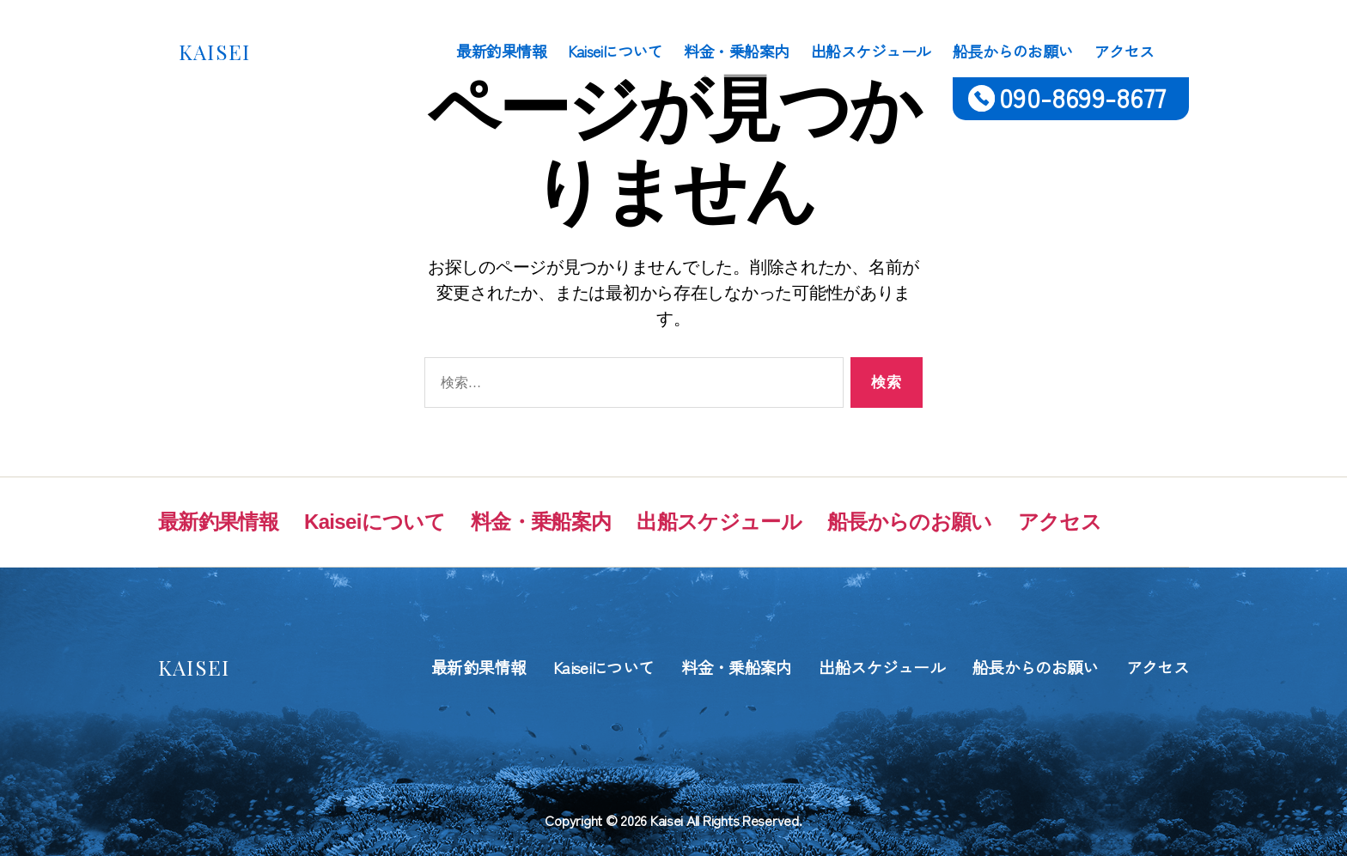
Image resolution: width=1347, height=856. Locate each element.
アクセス (1124, 51)
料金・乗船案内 (736, 51)
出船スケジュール (871, 51)
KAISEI (214, 51)
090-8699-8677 (1082, 96)
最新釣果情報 (501, 51)
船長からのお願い (1013, 51)
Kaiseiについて (615, 51)
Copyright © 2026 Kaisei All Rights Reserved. (673, 820)
